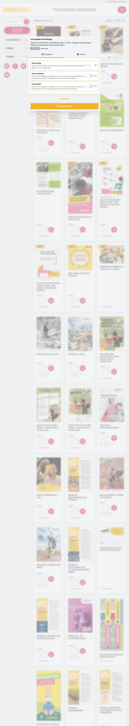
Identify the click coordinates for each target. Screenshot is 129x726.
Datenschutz (35, 48)
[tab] (48, 54)
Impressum (44, 48)
